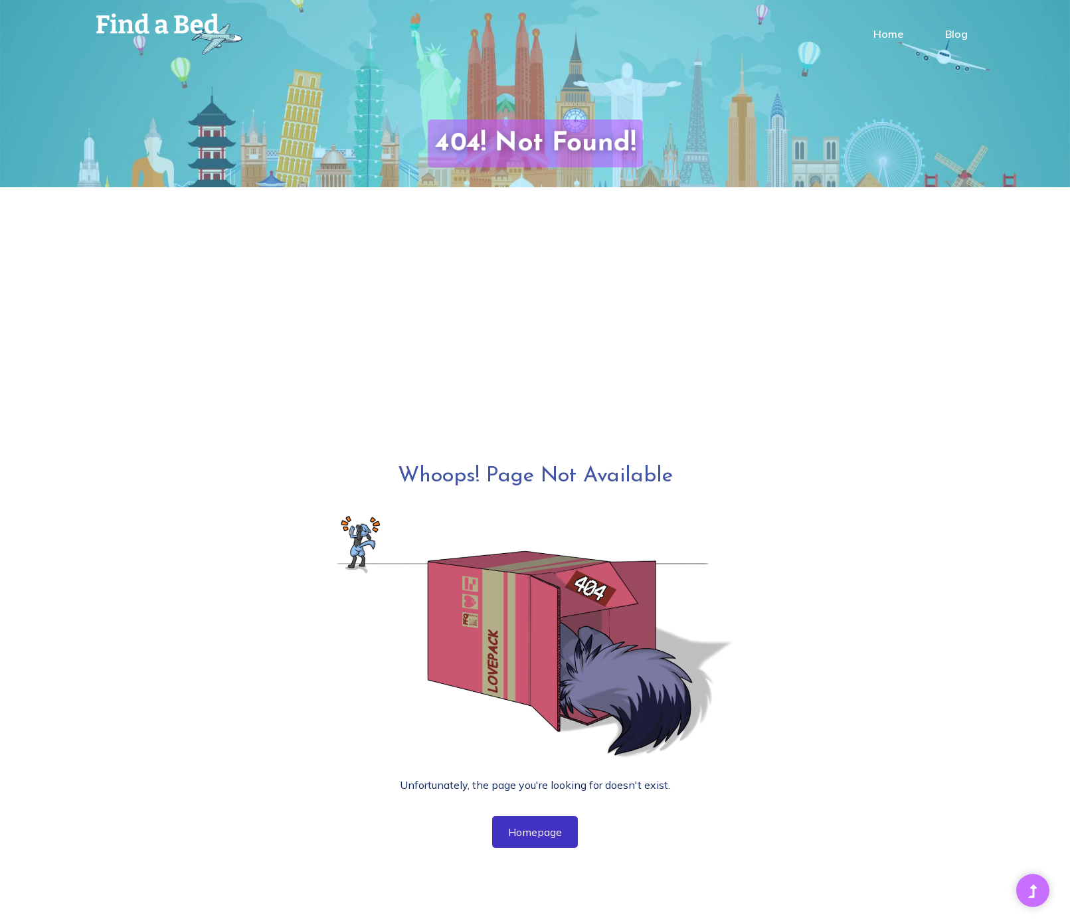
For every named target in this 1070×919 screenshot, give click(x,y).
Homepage (535, 832)
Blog (956, 34)
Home (888, 34)
